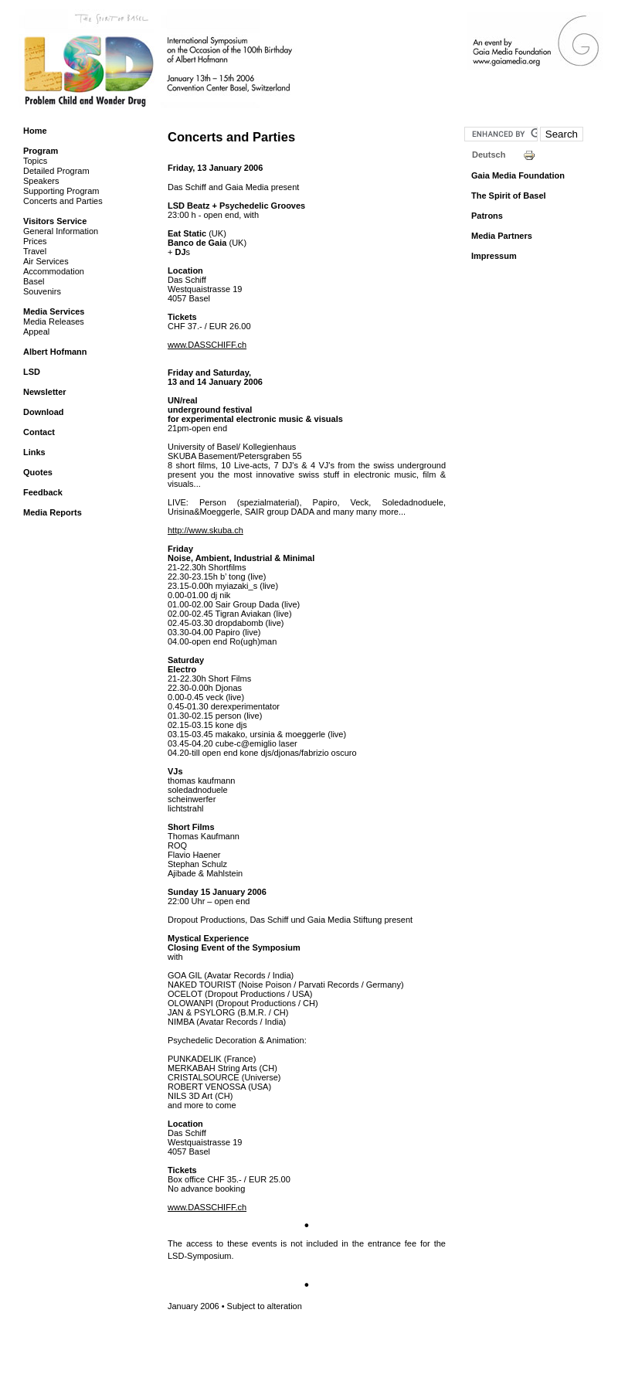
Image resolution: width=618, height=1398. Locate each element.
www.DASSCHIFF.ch (207, 344)
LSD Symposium (235, 48)
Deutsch (488, 154)
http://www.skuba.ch (205, 530)
